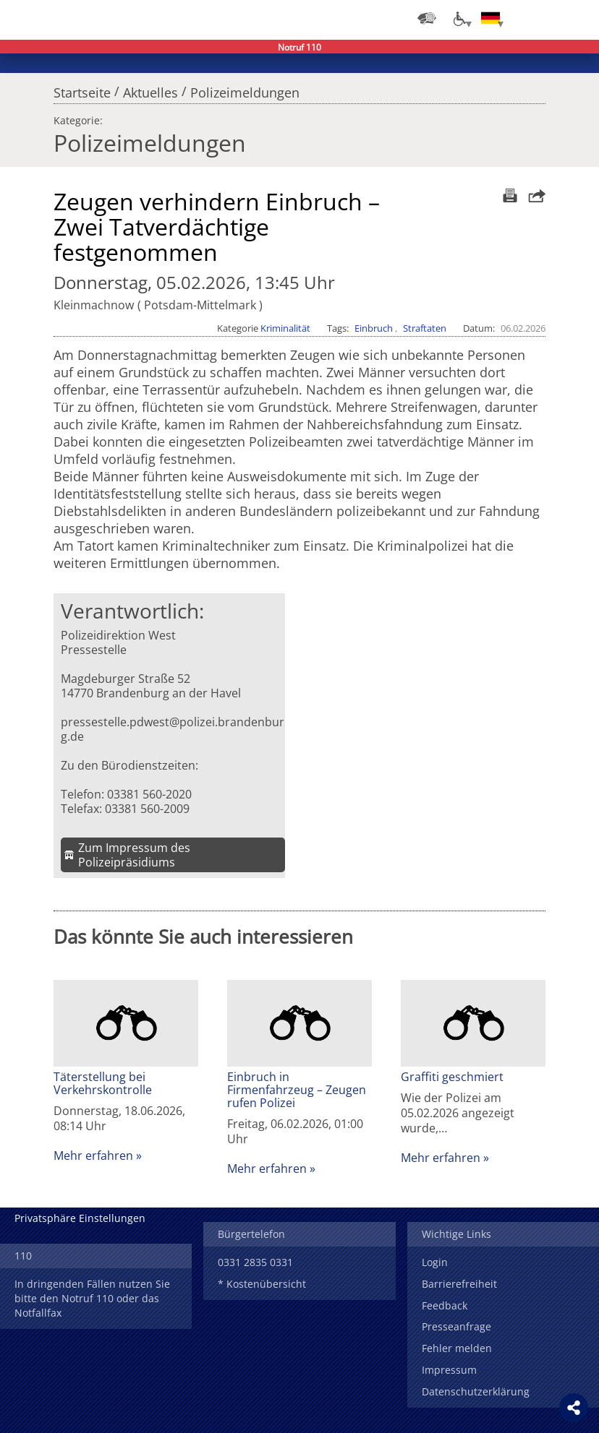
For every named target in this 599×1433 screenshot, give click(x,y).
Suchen (548, 18)
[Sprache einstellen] (490, 18)
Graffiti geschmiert (452, 1076)
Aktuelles (150, 89)
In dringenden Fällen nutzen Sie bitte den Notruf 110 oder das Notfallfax (92, 1298)
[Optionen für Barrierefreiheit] (459, 18)
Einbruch (373, 328)
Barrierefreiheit (459, 1284)
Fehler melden (457, 1348)
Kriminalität (285, 328)
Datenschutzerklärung (476, 1391)
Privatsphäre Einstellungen (79, 1218)
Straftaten (424, 328)
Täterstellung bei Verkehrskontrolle (103, 1083)
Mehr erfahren (93, 1155)
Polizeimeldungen (245, 89)
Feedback (444, 1305)
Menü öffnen (577, 18)
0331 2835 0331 (255, 1262)
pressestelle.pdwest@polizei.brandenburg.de (172, 729)
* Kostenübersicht (262, 1284)
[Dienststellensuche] (427, 18)
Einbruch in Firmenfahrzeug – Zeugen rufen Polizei (296, 1089)
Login (435, 1262)
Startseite (82, 89)
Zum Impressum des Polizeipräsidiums (134, 855)
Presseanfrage (456, 1326)
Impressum (449, 1370)
